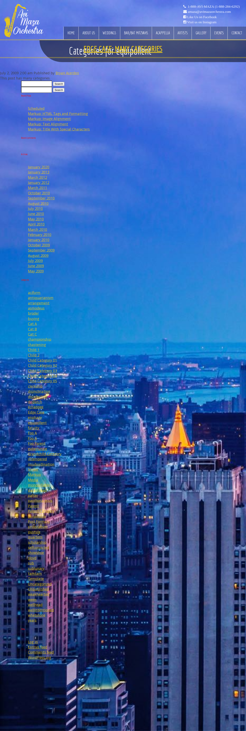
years (32, 620)
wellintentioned (41, 610)
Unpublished (38, 589)
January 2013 (38, 172)
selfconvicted (38, 547)
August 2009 (38, 255)
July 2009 (35, 260)
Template (36, 578)
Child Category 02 (42, 365)
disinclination (39, 391)
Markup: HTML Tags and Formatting (58, 113)
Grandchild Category (45, 453)
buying (33, 318)
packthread (37, 490)
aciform (34, 292)
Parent (33, 505)
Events (219, 33)
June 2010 (36, 213)
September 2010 (41, 198)
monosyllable (39, 485)
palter (33, 495)
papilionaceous (40, 500)
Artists (183, 33)
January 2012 (38, 182)
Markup (34, 474)
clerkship (35, 386)
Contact (237, 33)
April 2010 (36, 224)
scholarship (37, 542)
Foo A (32, 433)
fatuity (33, 427)
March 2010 (37, 229)
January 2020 (38, 167)
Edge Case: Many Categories (123, 48)
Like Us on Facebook (202, 17)
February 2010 (39, 234)
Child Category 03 (42, 370)
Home (71, 33)
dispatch (35, 401)
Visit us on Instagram (201, 22)
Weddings (109, 33)
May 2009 (36, 271)
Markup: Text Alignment (48, 124)
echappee (35, 407)
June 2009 (36, 265)
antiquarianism (40, 297)
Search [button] (59, 83)
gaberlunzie (37, 448)
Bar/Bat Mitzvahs (136, 33)
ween (32, 599)
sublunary (36, 568)
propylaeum (38, 526)
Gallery (201, 33)
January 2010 (38, 239)
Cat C (32, 334)
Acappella (163, 33)
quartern (35, 537)
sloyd (32, 558)
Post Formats (39, 521)
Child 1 (33, 349)
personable (37, 516)
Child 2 (33, 355)
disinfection (37, 396)
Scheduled (36, 108)
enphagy (35, 417)
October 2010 (39, 193)
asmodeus (36, 308)
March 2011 (37, 187)
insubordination (41, 464)
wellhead (35, 604)
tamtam (35, 573)
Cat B (32, 329)
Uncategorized (40, 584)
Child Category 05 (42, 381)
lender (33, 469)
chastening (37, 344)
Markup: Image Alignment (49, 118)
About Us (89, 33)
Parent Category (41, 511)
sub (31, 563)
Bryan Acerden (67, 73)
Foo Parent (37, 443)
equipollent (37, 422)
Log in (33, 642)
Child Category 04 (42, 375)
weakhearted (38, 594)
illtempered (37, 459)
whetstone (36, 615)
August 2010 (38, 203)
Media (33, 479)
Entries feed (37, 647)
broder (33, 313)
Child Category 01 (42, 360)
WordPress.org (39, 657)
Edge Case (36, 412)
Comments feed (41, 652)
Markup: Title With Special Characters (59, 129)
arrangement (38, 303)
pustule (34, 532)
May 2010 (36, 219)
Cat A (32, 323)
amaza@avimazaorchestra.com (209, 11)
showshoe (36, 552)
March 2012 (37, 177)
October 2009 (39, 245)
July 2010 (35, 208)
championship (39, 339)
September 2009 (41, 250)
